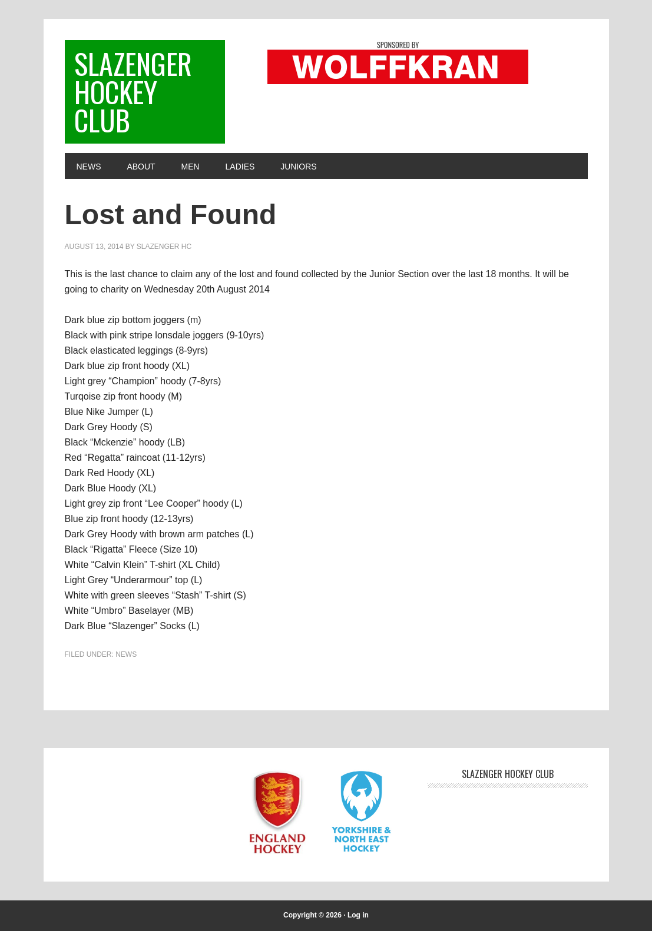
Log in (358, 915)
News (126, 654)
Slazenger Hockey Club (133, 91)
